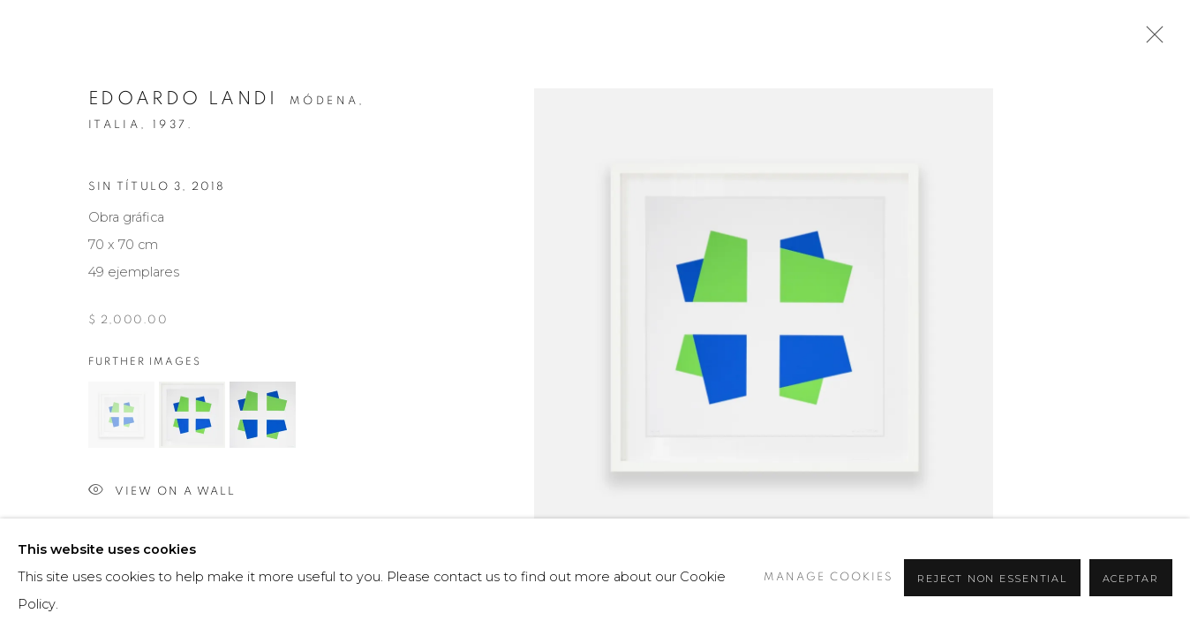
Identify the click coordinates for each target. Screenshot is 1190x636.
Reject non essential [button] (991, 578)
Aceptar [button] (1131, 578)
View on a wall (162, 491)
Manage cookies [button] (828, 577)
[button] (121, 415)
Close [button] (1150, 39)
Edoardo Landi (183, 98)
